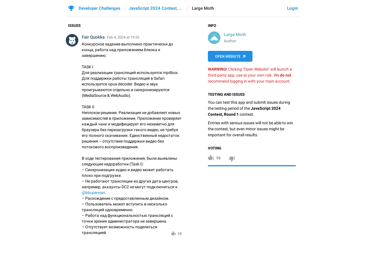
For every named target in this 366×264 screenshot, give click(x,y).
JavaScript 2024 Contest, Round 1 (156, 8)
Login (292, 8)
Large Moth (235, 34)
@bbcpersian (93, 192)
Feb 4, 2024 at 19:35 (123, 37)
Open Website (227, 56)
